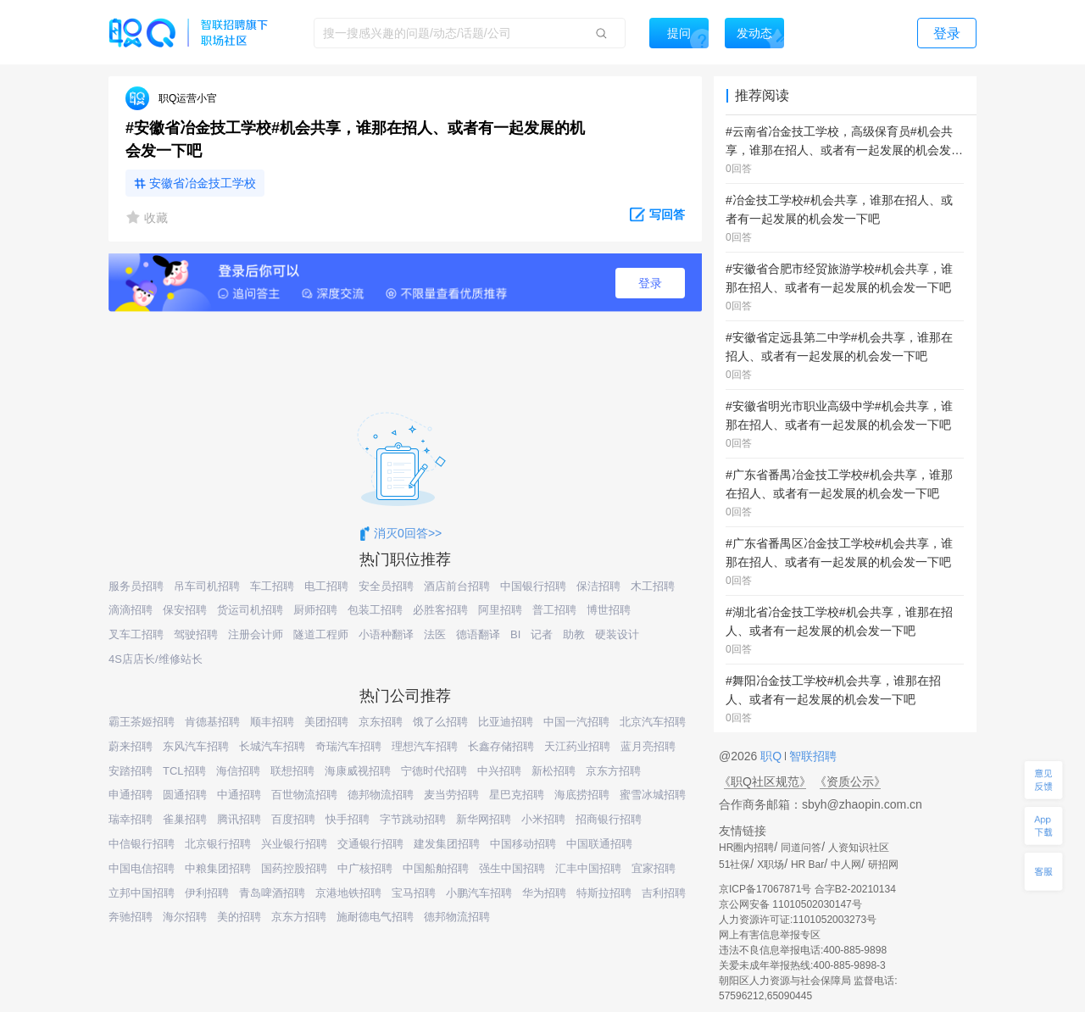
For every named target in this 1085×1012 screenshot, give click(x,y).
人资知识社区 (858, 848)
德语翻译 (478, 634)
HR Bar (807, 864)
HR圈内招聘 (746, 848)
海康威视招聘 (358, 771)
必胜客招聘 (440, 609)
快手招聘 (348, 819)
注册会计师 (255, 634)
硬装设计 (617, 634)
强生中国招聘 (512, 868)
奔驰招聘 (130, 916)
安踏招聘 (130, 771)
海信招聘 (238, 771)
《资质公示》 (850, 781)
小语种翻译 (386, 634)
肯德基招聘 (212, 721)
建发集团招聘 (447, 843)
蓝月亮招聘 (648, 746)
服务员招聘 (136, 586)
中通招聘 (239, 794)
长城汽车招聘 (272, 746)
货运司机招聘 (250, 609)
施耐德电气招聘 (375, 916)
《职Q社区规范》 (765, 781)
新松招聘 (553, 771)
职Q (772, 756)
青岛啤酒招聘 (272, 893)
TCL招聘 (184, 771)
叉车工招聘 (136, 634)
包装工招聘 (375, 609)
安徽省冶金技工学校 (202, 183)
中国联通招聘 (599, 843)
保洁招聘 (598, 586)
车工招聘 (272, 586)
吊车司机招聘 (207, 586)
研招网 (883, 864)
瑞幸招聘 (130, 819)
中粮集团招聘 (218, 868)
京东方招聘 (613, 771)
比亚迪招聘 (505, 721)
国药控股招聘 (294, 868)
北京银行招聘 (218, 843)
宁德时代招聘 (434, 771)
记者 (542, 634)
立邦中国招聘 (141, 893)
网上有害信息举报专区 (770, 935)
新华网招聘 (483, 819)
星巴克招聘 (516, 794)
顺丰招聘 (272, 721)
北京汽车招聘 (653, 721)
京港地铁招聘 (348, 893)
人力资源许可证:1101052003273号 (797, 920)
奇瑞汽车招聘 (348, 746)
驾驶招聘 (196, 634)
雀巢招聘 (185, 819)
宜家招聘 (654, 868)
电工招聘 (326, 586)
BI (515, 634)
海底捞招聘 (581, 794)
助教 (574, 634)
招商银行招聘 (609, 819)
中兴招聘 (499, 771)
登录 (650, 283)
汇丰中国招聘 (588, 868)
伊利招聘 (207, 893)
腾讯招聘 (239, 819)
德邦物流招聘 (381, 794)
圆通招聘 (185, 794)
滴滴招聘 (130, 609)
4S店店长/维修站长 (155, 659)
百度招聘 (293, 819)
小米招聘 (543, 819)
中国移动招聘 (523, 843)
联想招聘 (292, 771)
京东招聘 (381, 721)
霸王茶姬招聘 (141, 721)
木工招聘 (653, 586)
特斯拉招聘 (604, 893)
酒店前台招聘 (457, 586)
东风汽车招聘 (196, 746)
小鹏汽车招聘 (479, 893)
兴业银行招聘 (294, 843)
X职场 (770, 864)
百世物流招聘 (304, 794)
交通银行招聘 (370, 843)
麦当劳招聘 (451, 794)
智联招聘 (811, 756)
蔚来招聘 (130, 746)
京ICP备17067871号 (765, 889)
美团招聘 (326, 721)
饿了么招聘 (440, 721)
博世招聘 (609, 609)
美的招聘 (239, 916)
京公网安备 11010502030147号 (790, 904)
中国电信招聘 (141, 868)
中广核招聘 (364, 868)
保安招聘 (185, 609)
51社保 (734, 864)
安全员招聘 (386, 586)
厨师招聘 (315, 609)
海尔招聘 (185, 916)
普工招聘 (554, 609)
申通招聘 (130, 794)
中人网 (846, 864)
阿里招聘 (500, 609)
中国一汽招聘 (576, 721)
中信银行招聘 (141, 843)
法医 (435, 634)
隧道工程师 (320, 634)
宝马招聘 (414, 893)
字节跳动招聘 (413, 819)
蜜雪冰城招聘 (653, 794)
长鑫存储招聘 (501, 746)
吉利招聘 (664, 893)
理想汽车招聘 (425, 746)
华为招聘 (544, 893)
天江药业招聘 (577, 746)
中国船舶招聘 (436, 868)
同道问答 (801, 848)
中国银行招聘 (533, 586)
